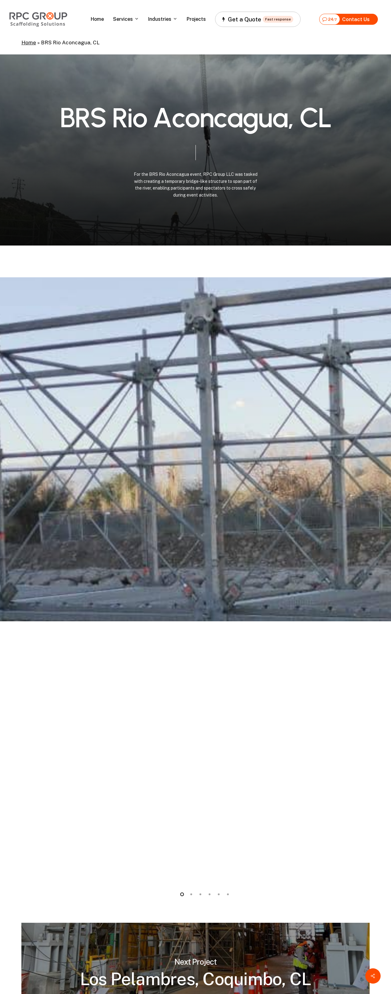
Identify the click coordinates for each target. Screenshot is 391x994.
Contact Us (345, 19)
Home (28, 42)
